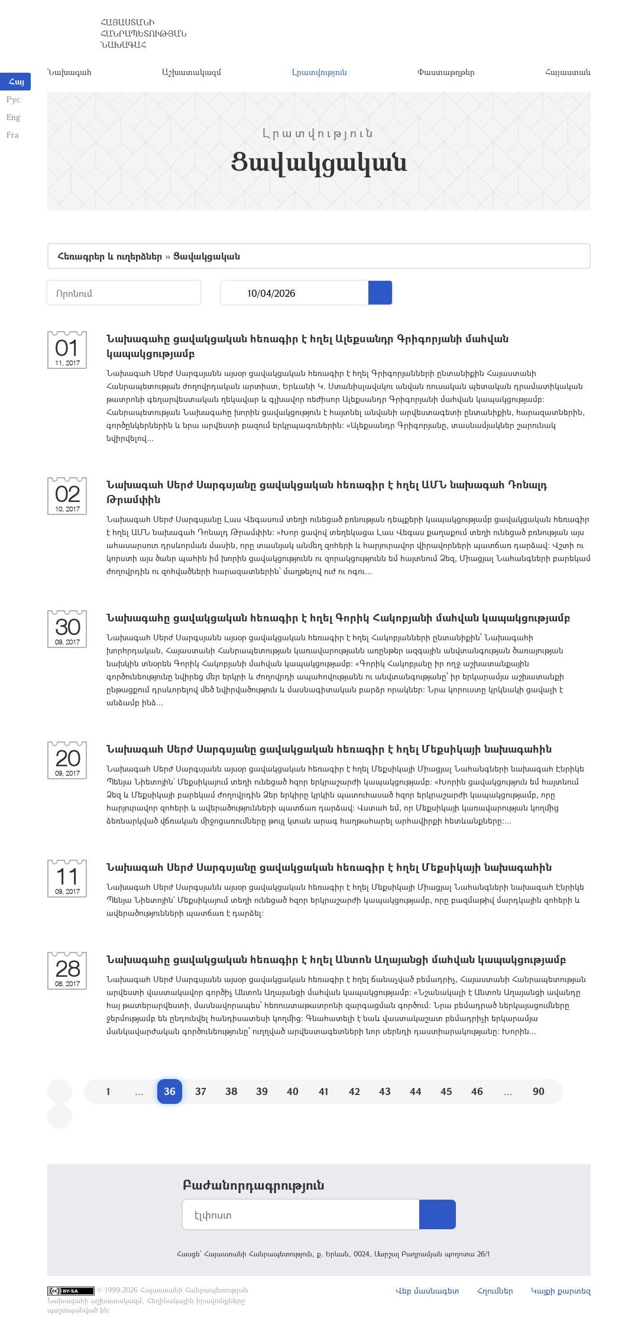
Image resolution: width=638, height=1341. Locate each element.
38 (231, 1094)
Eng (13, 116)
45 (446, 1094)
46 (477, 1094)
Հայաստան (568, 73)
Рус (13, 99)
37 (200, 1094)
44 (416, 1094)
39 (262, 1094)
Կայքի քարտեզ (561, 1293)
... (234, 296)
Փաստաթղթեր (446, 73)
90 (539, 1094)
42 (354, 1094)
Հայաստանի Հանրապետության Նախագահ (144, 35)
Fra (12, 134)
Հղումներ (495, 1293)
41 (324, 1094)
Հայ (16, 81)
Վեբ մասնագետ (427, 1293)
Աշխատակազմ (191, 73)
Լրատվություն (319, 73)
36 (170, 1094)
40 (293, 1094)
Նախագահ (69, 73)
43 (385, 1094)
